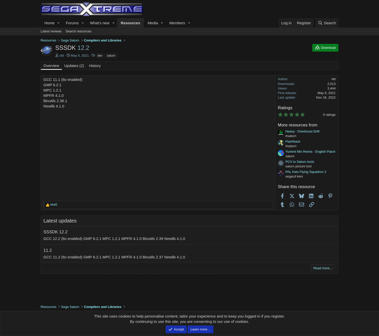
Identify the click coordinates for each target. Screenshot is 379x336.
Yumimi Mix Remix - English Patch (310, 151)
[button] (58, 23)
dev (99, 55)
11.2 (47, 250)
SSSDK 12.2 (55, 232)
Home (49, 23)
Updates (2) (74, 65)
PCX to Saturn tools (299, 162)
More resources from (297, 125)
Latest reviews (51, 31)
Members (177, 23)
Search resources (78, 31)
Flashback (292, 141)
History (95, 65)
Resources (130, 23)
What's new (100, 23)
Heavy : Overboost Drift (302, 131)
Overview (51, 65)
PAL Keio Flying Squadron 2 (305, 172)
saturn (111, 55)
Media (153, 23)
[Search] (326, 23)
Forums (72, 23)
